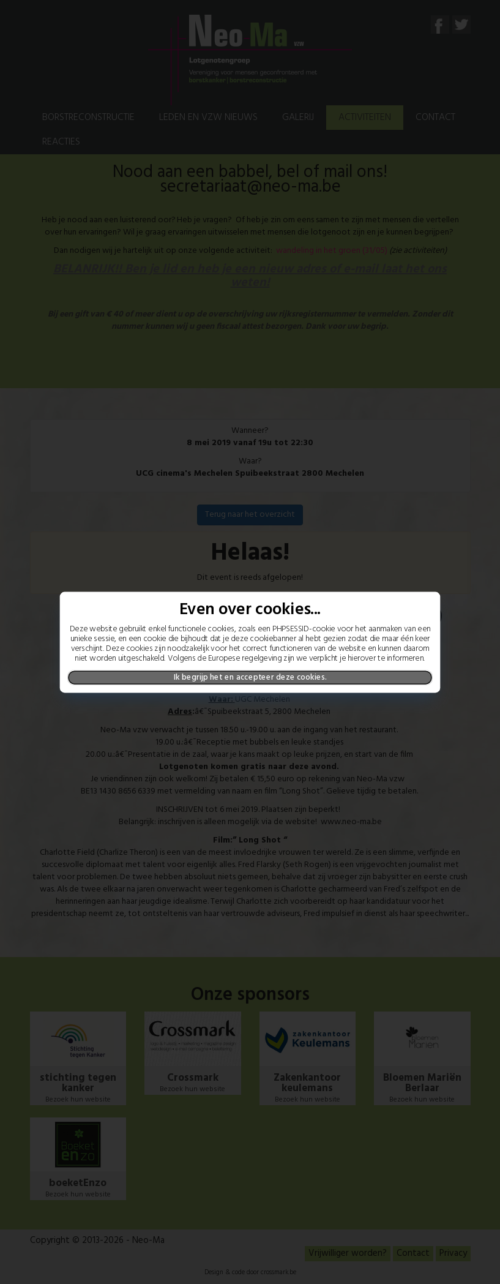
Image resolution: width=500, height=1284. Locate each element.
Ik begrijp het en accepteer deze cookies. (250, 677)
